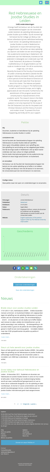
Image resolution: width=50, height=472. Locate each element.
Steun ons (26, 436)
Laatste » (34, 404)
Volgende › (26, 404)
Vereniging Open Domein (25, 465)
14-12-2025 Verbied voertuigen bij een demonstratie (17, 422)
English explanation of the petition (31, 218)
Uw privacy (26, 432)
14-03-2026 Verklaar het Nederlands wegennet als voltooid (19, 416)
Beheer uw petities (6, 438)
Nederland (24, 202)
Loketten (3, 436)
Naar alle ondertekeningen (25, 290)
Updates (25, 430)
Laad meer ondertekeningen (25, 285)
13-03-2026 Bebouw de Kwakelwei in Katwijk (14, 418)
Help (2, 430)
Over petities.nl (27, 434)
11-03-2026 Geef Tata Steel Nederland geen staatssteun (18, 420)
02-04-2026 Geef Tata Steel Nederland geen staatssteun (18, 414)
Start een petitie (6, 432)
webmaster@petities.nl (8, 452)
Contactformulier (6, 450)
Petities (3, 434)
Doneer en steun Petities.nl (25, 442)
